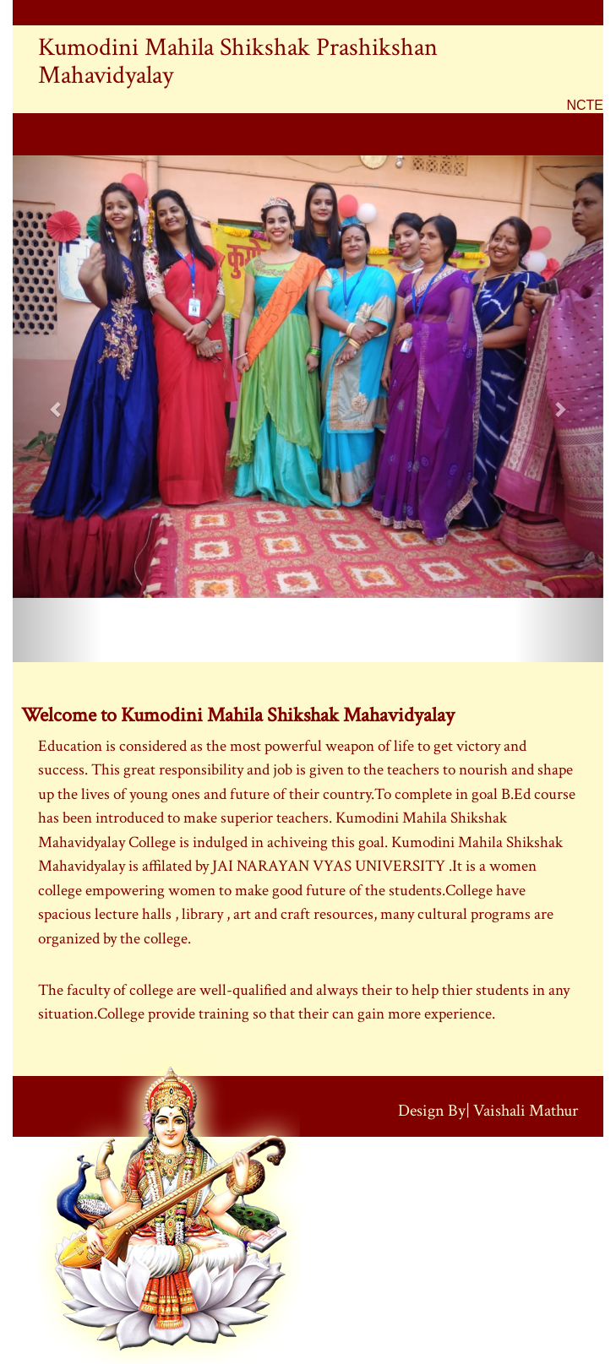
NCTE (584, 105)
